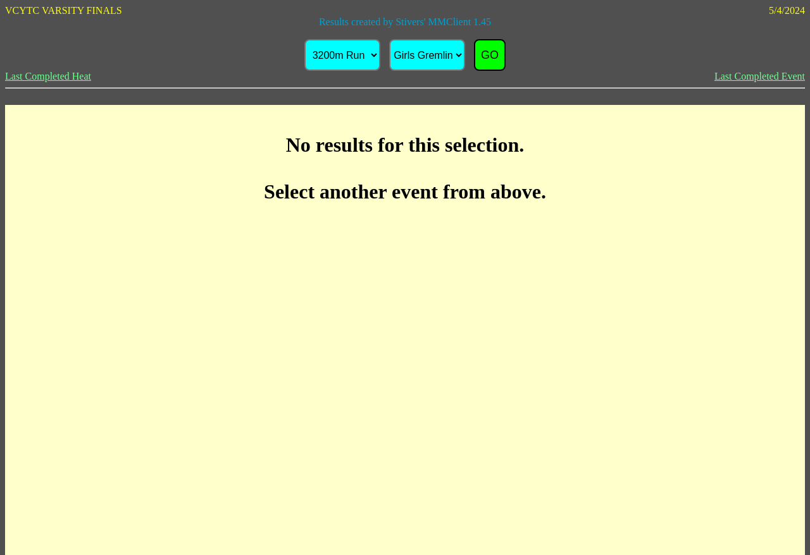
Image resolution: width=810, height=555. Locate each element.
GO (490, 55)
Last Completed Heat (48, 76)
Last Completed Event (759, 76)
